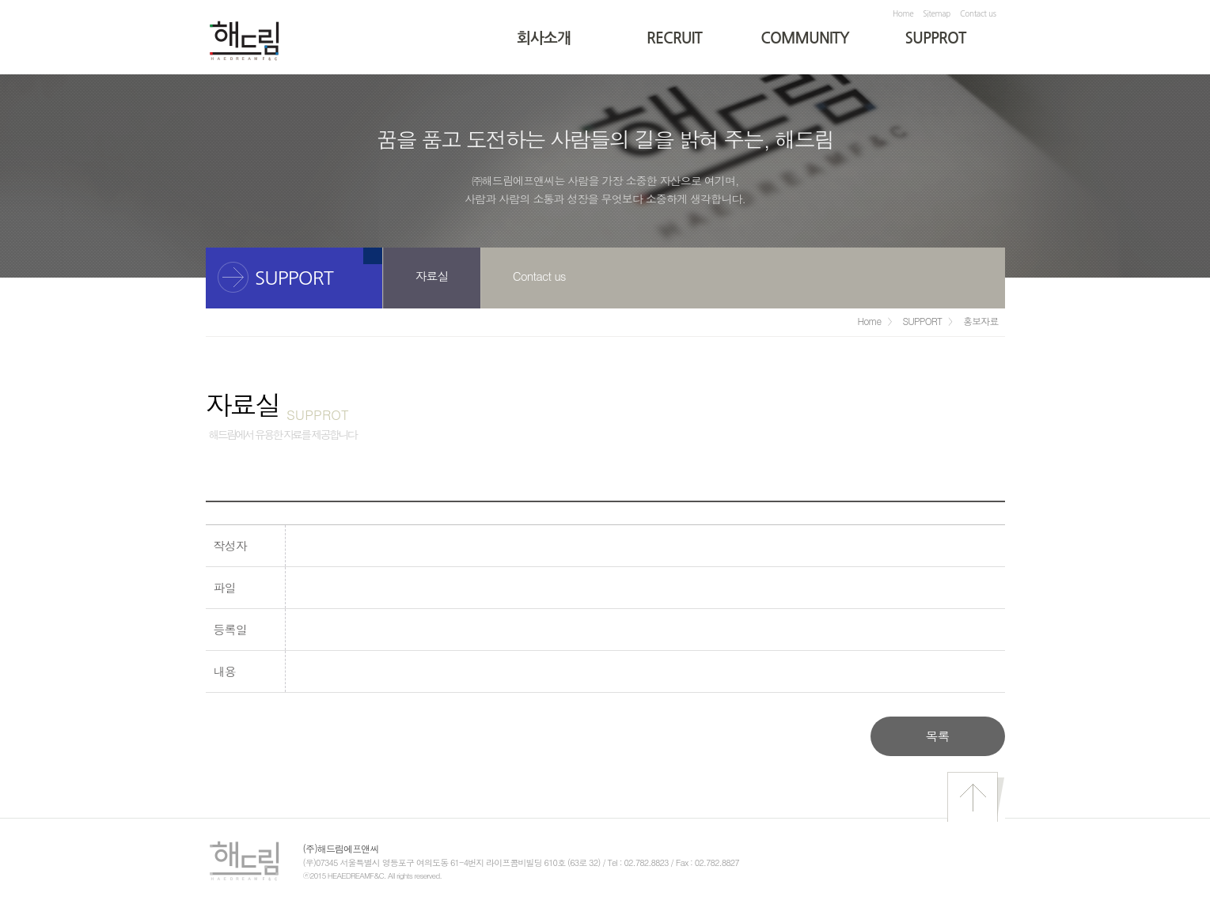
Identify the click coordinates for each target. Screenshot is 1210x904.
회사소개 (544, 38)
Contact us (978, 13)
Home (903, 13)
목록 (937, 736)
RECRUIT (674, 38)
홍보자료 (980, 320)
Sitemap (936, 13)
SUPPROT (935, 38)
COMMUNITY (805, 38)
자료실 (432, 275)
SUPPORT (922, 320)
